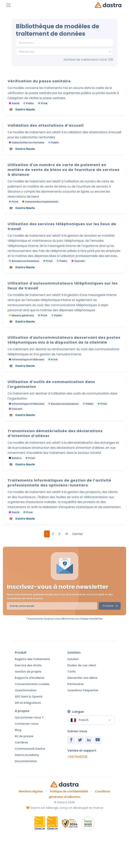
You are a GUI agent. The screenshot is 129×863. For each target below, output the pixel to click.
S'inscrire (110, 605)
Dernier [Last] (77, 534)
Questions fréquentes (82, 690)
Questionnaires (25, 690)
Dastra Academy (27, 755)
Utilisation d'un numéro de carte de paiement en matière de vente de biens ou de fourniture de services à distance (63, 169)
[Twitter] (80, 740)
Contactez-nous (26, 724)
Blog (18, 730)
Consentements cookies (32, 684)
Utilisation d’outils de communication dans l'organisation (51, 384)
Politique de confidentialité (69, 791)
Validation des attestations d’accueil (46, 125)
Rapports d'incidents (29, 678)
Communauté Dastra (30, 749)
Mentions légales (31, 791)
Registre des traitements (32, 659)
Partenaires (75, 684)
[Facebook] (71, 740)
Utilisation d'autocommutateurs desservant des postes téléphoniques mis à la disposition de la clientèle (64, 340)
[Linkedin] (89, 740)
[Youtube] (98, 740)
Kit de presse (24, 736)
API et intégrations (28, 703)
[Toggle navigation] (8, 5)
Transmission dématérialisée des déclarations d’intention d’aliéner (55, 433)
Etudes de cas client (81, 665)
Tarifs (71, 672)
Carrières (21, 742)
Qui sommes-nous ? (29, 717)
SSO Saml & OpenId (28, 697)
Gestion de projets (28, 672)
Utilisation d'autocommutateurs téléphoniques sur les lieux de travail (63, 286)
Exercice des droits (28, 665)
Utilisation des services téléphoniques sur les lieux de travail (62, 226)
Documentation (26, 761)
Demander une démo (82, 678)
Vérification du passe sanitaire (39, 81)
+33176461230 (77, 757)
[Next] (66, 534)
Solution (73, 659)
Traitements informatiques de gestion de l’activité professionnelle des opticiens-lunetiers (59, 483)
